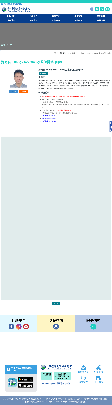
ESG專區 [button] (11, 16)
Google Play (25, 379)
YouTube (26, 326)
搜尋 (91, 9)
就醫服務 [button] (33, 16)
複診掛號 (13, 91)
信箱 (93, 327)
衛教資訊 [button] (33, 20)
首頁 (54, 53)
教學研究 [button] (78, 20)
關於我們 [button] (101, 16)
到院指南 (56, 327)
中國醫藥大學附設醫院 (56, 367)
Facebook (11, 326)
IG (19, 327)
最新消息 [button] (11, 20)
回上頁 (56, 303)
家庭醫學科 (43, 73)
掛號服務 (71, 53)
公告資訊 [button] (56, 20)
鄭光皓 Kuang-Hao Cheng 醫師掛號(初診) (94, 53)
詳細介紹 (23, 91)
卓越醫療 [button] (78, 16)
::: (2, 1)
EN (107, 9)
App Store (25, 385)
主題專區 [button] (101, 20)
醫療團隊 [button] (56, 16)
